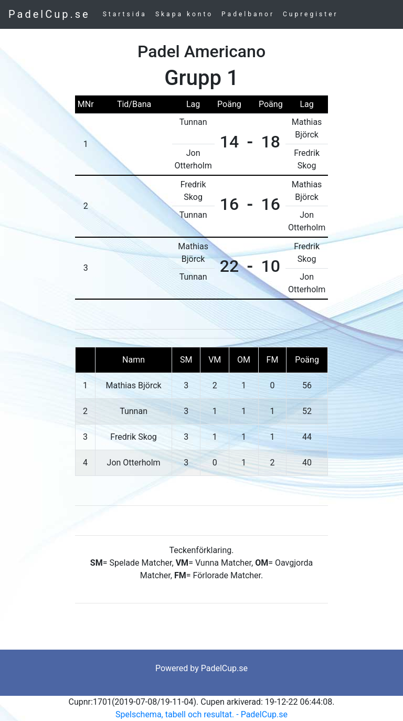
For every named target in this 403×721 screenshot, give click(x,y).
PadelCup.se (49, 14)
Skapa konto (184, 14)
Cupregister (310, 14)
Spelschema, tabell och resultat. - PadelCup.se (201, 714)
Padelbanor (247, 14)
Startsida (125, 14)
